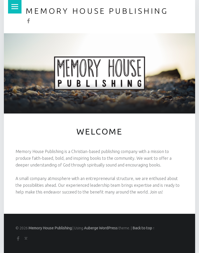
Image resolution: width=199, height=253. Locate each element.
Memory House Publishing (50, 228)
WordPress (108, 228)
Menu (15, 7)
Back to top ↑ (143, 228)
